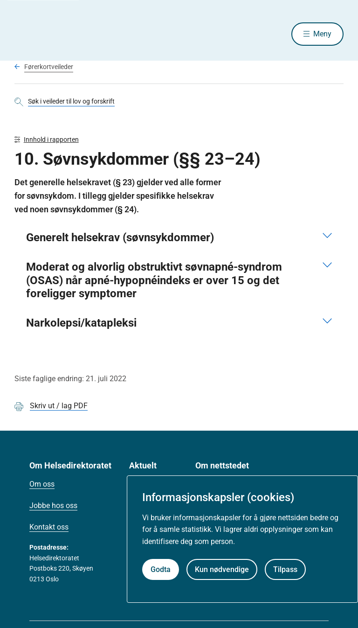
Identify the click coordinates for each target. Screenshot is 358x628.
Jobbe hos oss (53, 505)
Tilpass (285, 569)
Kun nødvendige (222, 569)
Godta (161, 569)
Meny (322, 33)
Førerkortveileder (48, 66)
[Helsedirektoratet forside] (81, 34)
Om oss (42, 484)
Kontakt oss (49, 527)
